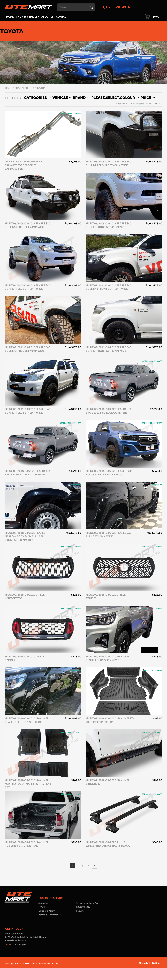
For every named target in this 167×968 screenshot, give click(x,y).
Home (10, 16)
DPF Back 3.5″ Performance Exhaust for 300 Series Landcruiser (23, 165)
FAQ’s (42, 906)
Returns (80, 910)
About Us (47, 16)
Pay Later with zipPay (87, 903)
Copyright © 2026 (13, 963)
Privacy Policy (83, 906)
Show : (148, 103)
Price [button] (147, 97)
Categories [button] (37, 97)
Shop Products (24, 88)
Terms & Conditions (49, 914)
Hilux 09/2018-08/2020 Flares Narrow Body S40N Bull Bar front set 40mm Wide (25, 536)
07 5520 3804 (118, 6)
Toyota (41, 88)
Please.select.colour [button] (114, 97)
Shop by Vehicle (27, 16)
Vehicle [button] (61, 97)
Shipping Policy (47, 910)
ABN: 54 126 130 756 (48, 963)
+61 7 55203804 (15, 944)
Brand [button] (81, 97)
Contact (62, 16)
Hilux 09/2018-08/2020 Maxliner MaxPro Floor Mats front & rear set (28, 784)
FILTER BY (13, 98)
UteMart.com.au (30, 963)
